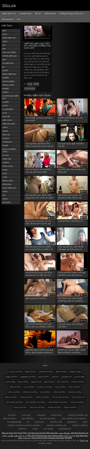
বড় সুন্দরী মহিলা (7, 109)
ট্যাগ (18, 19)
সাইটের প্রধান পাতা (9, 13)
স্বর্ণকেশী (5, 71)
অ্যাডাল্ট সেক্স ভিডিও (26, 397)
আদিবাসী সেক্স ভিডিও (54, 407)
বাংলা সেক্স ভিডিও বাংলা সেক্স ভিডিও (74, 419)
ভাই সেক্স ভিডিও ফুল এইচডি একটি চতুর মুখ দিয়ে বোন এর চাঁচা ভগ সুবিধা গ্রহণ (39, 197)
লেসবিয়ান (5, 163)
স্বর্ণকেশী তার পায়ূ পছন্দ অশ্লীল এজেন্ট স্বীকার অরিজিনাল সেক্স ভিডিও (71, 351)
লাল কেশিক (6, 203)
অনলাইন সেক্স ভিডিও (77, 382)
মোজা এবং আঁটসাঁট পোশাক (8, 150)
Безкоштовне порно (44, 436)
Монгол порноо (57, 436)
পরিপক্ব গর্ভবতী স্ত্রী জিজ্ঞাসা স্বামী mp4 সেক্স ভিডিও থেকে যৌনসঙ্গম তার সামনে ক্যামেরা (71, 274)
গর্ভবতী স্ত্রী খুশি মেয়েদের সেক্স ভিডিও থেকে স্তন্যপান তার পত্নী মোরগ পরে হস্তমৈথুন (38, 274)
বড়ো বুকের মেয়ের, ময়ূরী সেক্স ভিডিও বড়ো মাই (71, 145)
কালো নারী (6, 117)
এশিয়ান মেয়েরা (7, 166)
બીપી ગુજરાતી (18, 433)
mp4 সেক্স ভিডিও (44, 377)
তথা (3, 45)
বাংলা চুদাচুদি (26, 415)
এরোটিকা (5, 102)
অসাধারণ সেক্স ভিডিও (75, 392)
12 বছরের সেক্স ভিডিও (16, 372)
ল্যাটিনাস (5, 92)
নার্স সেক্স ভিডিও (30, 88)
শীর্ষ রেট (38, 13)
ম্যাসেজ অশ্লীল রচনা (9, 188)
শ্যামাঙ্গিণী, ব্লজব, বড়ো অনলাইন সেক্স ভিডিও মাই (71, 171)
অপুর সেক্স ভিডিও (60, 387)
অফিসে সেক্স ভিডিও (14, 392)
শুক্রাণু (4, 173)
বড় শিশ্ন (4, 106)
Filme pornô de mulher (40, 438)
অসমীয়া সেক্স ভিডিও (59, 392)
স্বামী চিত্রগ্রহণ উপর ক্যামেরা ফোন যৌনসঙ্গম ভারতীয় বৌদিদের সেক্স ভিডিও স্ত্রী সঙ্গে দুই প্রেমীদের (70, 197)
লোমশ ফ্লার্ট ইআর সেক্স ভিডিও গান (70, 221)
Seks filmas (80, 436)
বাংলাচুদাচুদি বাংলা (65, 429)
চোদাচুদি (35, 429)
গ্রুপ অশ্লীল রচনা (8, 63)
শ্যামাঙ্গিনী (5, 89)
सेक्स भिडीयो (68, 438)
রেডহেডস (5, 138)
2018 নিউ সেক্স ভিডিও (46, 372)
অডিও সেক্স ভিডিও (63, 382)
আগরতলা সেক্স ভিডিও (77, 402)
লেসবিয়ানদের (7, 142)
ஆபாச (24, 436)
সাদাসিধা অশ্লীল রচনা (9, 56)
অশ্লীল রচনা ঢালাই (8, 124)
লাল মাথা (5, 155)
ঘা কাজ (4, 170)
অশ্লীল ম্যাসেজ (7, 120)
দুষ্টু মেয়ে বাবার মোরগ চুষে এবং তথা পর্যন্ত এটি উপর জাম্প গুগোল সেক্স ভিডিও (38, 223)
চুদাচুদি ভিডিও (72, 422)
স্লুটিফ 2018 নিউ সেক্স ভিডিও (36, 298)
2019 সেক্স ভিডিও (61, 372)
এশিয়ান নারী (6, 159)
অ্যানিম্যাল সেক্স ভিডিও (42, 397)
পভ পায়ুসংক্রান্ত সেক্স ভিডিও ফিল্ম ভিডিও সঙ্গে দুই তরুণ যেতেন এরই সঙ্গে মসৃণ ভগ (39, 145)
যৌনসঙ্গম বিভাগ (8, 19)
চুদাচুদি (85, 422)
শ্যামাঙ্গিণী (5, 78)
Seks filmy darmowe (78, 433)
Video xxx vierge (7, 433)
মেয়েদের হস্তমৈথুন (8, 81)
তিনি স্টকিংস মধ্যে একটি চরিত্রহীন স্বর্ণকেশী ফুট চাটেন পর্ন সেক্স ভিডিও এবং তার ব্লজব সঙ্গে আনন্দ (70, 300)
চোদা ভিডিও (12, 415)
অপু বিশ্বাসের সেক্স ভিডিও (44, 387)
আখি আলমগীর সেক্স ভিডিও (14, 402)
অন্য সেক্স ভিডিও (29, 387)
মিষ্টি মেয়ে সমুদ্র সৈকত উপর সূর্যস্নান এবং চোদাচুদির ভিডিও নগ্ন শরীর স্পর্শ (38, 248)
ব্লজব (4, 31)
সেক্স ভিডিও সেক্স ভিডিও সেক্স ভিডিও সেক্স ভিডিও (23, 425)
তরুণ (4, 60)
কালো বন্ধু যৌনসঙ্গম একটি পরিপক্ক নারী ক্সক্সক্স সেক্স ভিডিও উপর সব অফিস (70, 248)
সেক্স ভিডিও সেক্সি (56, 422)
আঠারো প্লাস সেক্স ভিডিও (37, 407)
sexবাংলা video (10, 382)
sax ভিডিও (55, 377)
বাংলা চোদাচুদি (48, 429)
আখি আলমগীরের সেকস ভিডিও (58, 402)
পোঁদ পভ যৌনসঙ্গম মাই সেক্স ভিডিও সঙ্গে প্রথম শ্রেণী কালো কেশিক (38, 171)
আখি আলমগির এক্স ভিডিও (60, 397)
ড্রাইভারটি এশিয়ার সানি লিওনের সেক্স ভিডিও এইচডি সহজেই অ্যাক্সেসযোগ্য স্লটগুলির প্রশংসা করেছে (39, 351)
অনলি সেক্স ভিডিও (15, 387)
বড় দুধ (4, 34)
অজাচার (5, 131)
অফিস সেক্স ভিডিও (74, 387)
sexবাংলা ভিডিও (23, 382)
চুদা (28, 422)
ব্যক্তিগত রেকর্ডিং (8, 85)
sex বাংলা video (79, 377)
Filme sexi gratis (52, 433)
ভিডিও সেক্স (9, 5)
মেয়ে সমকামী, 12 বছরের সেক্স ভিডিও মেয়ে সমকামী (38, 119)
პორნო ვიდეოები (69, 436)
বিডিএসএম (6, 135)
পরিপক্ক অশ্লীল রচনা (9, 38)
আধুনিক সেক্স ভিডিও (70, 407)
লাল (3, 195)
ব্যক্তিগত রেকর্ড (7, 181)
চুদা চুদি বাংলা (39, 422)
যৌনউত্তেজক (7, 184)
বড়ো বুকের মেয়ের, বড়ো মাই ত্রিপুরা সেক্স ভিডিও (70, 325)
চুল (3, 67)
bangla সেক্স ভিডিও (12, 377)
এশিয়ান (5, 127)
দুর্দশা (4, 49)
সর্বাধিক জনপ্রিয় (50, 13)
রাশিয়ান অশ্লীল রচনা (9, 74)
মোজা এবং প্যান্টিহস (9, 52)
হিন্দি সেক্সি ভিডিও (28, 419)
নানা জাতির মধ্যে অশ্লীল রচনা (10, 97)
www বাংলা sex (49, 382)
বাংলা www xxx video (14, 422)
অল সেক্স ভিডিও (45, 392)
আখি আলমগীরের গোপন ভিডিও (35, 402)
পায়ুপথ (4, 42)
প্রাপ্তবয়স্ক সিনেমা (25, 13)
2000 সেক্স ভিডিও (30, 372)
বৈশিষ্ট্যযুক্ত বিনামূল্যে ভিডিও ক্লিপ (71, 13)
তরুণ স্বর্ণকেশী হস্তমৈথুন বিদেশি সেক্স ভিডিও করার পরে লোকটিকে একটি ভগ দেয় (39, 326)
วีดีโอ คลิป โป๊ (32, 436)
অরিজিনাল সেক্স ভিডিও (30, 392)
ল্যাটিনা (4, 192)
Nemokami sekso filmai (56, 438)
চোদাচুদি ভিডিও (56, 415)
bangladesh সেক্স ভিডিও (28, 377)
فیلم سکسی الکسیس (14, 436)
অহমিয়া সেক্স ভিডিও (11, 397)
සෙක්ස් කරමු (27, 438)
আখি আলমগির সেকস (78, 397)
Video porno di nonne (38, 433)
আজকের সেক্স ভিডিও (20, 407)
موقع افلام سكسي (64, 433)
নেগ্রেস (4, 177)
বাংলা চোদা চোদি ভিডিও (48, 419)
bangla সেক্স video (75, 372)
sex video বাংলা (67, 377)
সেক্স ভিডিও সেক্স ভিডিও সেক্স (56, 425)
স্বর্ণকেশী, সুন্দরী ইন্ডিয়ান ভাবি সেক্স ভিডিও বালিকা (70, 119)
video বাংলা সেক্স (36, 382)
